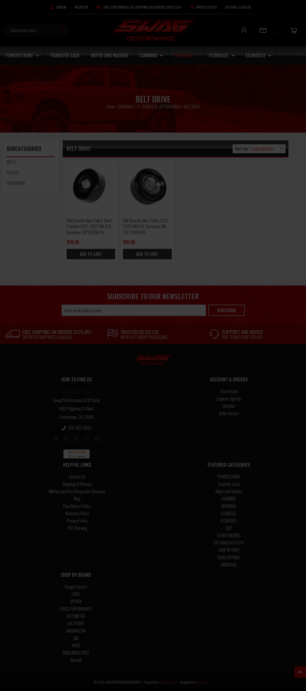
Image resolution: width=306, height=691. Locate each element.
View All (76, 660)
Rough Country (76, 587)
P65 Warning (77, 528)
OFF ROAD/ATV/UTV (229, 543)
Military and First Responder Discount (77, 491)
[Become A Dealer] (238, 7)
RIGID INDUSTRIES (76, 653)
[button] (76, 380)
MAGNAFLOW (75, 631)
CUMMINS (151, 55)
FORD (76, 594)
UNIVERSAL (229, 565)
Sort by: (242, 148)
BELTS (11, 162)
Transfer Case (65, 55)
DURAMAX (186, 55)
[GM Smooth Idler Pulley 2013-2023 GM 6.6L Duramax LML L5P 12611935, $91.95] (147, 186)
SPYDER (76, 601)
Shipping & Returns (77, 484)
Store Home (229, 391)
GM (75, 638)
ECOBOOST (258, 55)
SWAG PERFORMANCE (76, 609)
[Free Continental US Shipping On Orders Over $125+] (139, 7)
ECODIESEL (221, 55)
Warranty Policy (77, 513)
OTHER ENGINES (228, 535)
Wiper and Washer (109, 55)
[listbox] (268, 148)
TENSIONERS (16, 183)
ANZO (76, 645)
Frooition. (202, 682)
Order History (229, 413)
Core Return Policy (77, 506)
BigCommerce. (168, 682)
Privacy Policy (77, 521)
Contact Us (77, 477)
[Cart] (293, 30)
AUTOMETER (76, 616)
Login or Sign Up (229, 399)
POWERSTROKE (22, 55)
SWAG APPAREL (228, 557)
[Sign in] (58, 7)
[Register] (81, 7)
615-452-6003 (77, 428)
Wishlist (229, 406)
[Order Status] (204, 7)
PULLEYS (13, 172)
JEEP (229, 528)
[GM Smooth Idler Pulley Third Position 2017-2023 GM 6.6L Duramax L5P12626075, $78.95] (90, 186)
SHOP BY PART (229, 550)
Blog (77, 499)
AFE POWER (75, 623)
